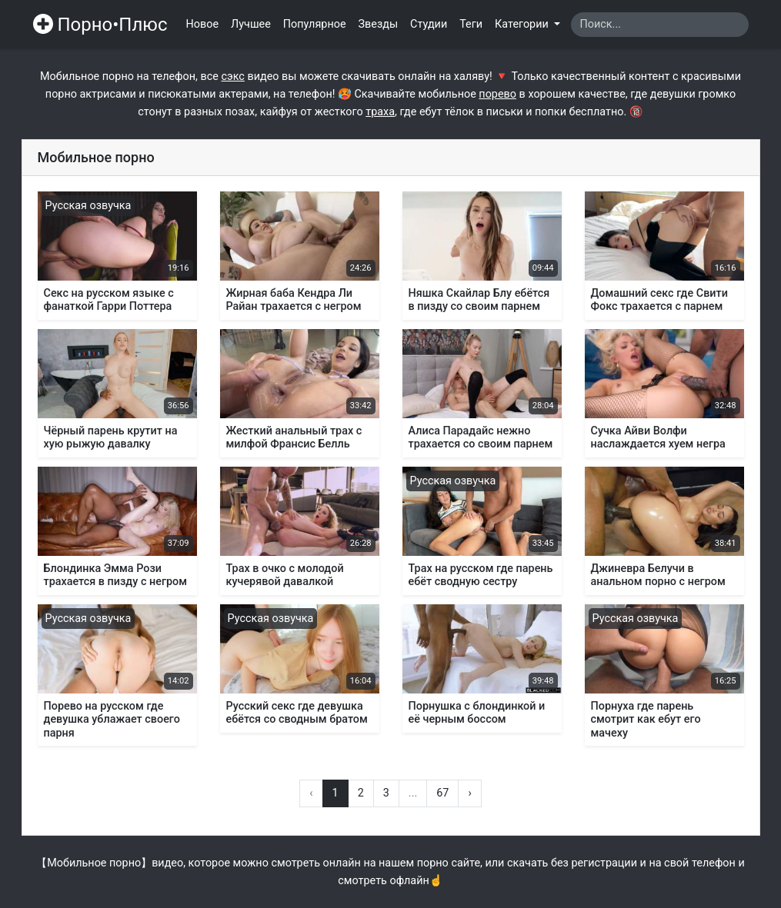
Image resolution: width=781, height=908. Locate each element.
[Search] (660, 24)
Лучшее (251, 24)
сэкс (232, 76)
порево (497, 94)
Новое (202, 24)
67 (442, 793)
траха (380, 111)
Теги (470, 24)
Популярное (314, 24)
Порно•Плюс (100, 24)
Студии (428, 24)
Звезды (379, 24)
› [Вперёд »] (469, 793)
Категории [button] (523, 24)
